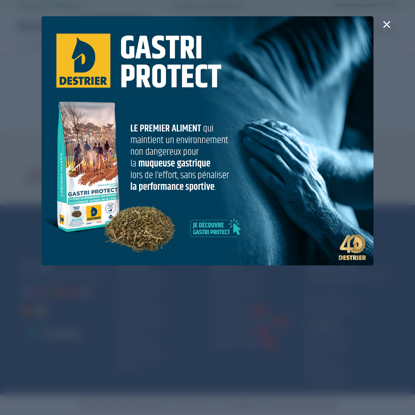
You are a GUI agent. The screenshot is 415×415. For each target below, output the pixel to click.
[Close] (386, 28)
